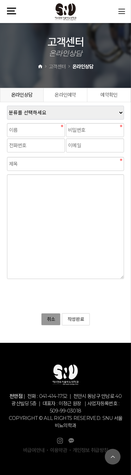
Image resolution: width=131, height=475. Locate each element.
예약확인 (108, 95)
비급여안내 (34, 450)
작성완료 (75, 319)
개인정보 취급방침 (90, 450)
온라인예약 (65, 95)
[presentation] (60, 296)
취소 (51, 319)
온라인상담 (22, 95)
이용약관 (58, 450)
